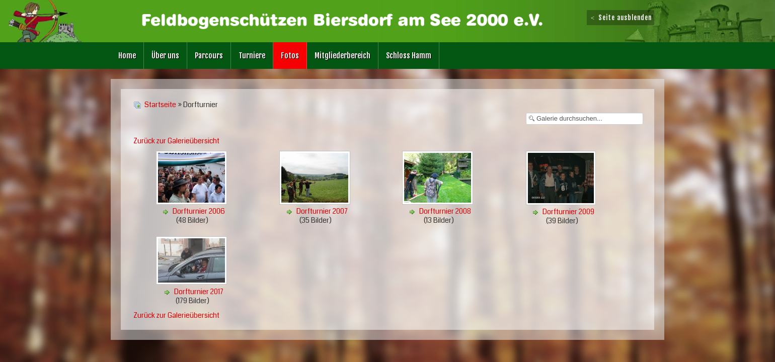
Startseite (160, 105)
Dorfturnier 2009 (568, 212)
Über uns (165, 55)
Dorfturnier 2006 (199, 211)
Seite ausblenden (620, 18)
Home (127, 55)
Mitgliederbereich (342, 55)
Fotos (290, 55)
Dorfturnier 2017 (198, 292)
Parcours (209, 55)
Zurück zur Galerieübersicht (176, 141)
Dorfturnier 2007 (322, 211)
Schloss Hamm (408, 55)
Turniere (252, 55)
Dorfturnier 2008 (445, 211)
